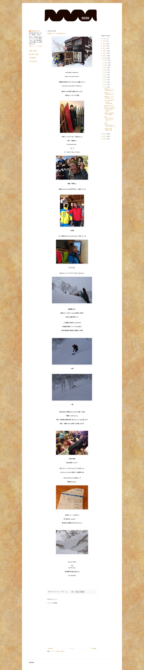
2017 (104, 48)
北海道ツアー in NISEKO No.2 (56, 33)
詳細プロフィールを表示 (35, 46)
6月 (105, 75)
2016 (104, 51)
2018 (104, 46)
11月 (106, 63)
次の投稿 (50, 648)
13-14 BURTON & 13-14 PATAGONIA (109, 102)
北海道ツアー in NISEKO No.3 (108, 90)
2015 (104, 53)
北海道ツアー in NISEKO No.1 (109, 97)
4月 (105, 80)
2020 (104, 41)
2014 (104, 56)
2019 (104, 43)
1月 (105, 87)
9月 (105, 67)
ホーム (72, 648)
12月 (106, 60)
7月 (105, 72)
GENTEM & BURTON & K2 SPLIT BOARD (109, 109)
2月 (105, 84)
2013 (104, 58)
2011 (104, 136)
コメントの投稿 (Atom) (57, 651)
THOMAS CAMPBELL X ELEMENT (109, 114)
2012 (104, 134)
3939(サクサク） (36, 31)
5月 (105, 77)
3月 (105, 82)
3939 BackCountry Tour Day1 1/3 (109, 125)
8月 (105, 70)
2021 (104, 38)
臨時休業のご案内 (109, 106)
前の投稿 (94, 648)
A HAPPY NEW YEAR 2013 (108, 129)
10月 (106, 65)
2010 (104, 139)
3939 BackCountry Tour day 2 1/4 (108, 119)
